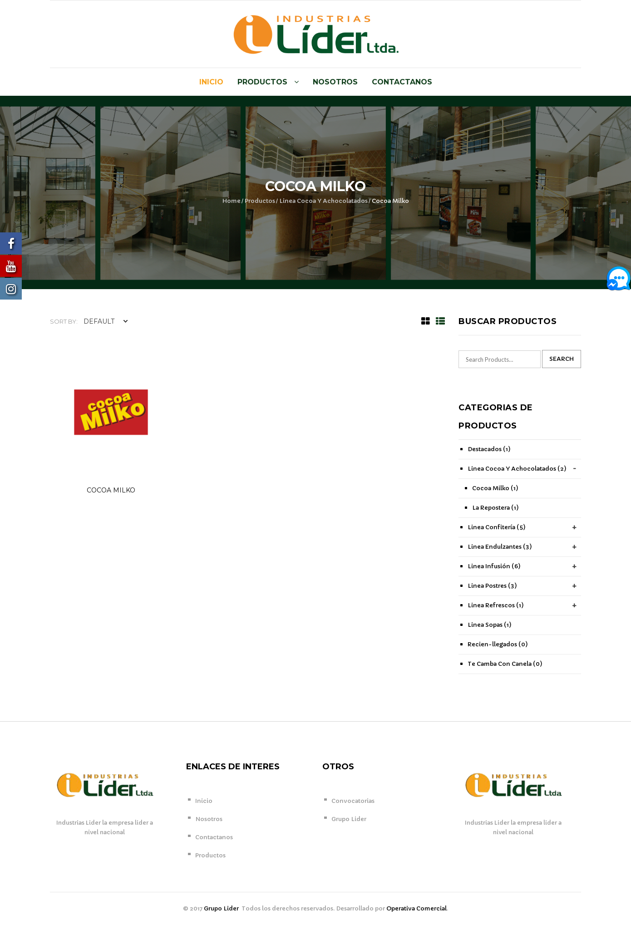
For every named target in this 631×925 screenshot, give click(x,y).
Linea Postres (492, 586)
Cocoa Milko (495, 488)
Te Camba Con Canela (505, 664)
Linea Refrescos (496, 605)
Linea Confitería (497, 527)
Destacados (489, 449)
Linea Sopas (490, 625)
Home (231, 201)
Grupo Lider (348, 819)
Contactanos (402, 82)
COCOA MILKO (111, 490)
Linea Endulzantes (500, 547)
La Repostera (495, 508)
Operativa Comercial (416, 908)
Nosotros (335, 82)
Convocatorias (353, 801)
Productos (262, 82)
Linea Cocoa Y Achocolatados (323, 201)
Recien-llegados (498, 644)
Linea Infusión (494, 566)
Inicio (211, 82)
